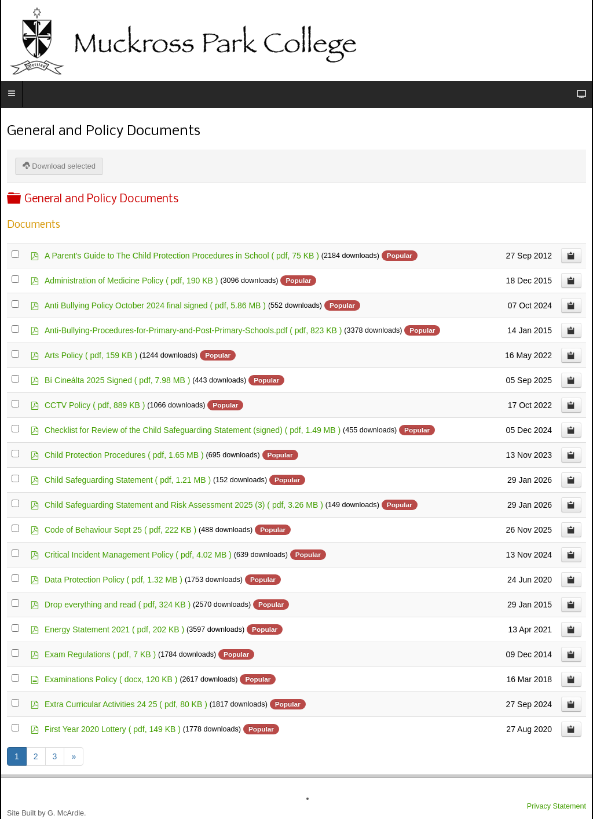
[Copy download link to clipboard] (571, 255)
